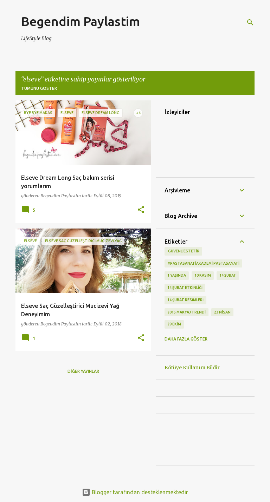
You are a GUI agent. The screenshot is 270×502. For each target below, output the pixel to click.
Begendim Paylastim (80, 21)
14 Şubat (227, 275)
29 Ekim (174, 324)
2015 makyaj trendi (186, 312)
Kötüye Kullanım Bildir (192, 367)
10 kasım (202, 275)
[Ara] (250, 22)
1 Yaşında (176, 275)
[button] (141, 210)
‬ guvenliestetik (183, 251)
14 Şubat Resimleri (185, 300)
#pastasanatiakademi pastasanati (203, 263)
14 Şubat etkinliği (184, 287)
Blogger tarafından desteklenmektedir (135, 492)
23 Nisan (222, 312)
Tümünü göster (39, 88)
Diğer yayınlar (83, 371)
